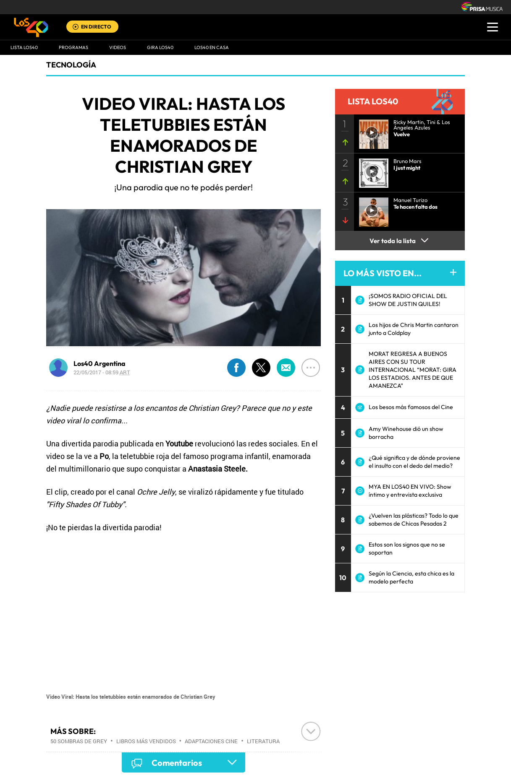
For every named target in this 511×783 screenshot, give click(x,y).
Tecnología (71, 65)
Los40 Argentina (99, 363)
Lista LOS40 (24, 47)
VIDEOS (117, 47)
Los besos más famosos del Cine (411, 407)
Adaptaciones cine (211, 741)
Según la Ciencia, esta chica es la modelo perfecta (411, 577)
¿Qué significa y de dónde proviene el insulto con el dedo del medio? (414, 461)
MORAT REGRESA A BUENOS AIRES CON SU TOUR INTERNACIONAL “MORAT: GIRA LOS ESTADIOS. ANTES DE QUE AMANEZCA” (412, 369)
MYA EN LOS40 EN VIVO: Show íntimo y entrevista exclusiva (410, 490)
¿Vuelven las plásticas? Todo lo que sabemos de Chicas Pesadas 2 (414, 519)
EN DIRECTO (96, 26)
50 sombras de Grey (78, 741)
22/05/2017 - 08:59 (101, 372)
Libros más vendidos (146, 741)
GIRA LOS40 (160, 47)
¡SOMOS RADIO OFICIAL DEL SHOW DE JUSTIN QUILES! (408, 300)
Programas (73, 47)
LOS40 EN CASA (211, 47)
